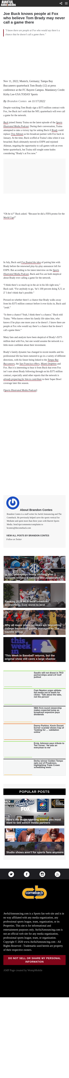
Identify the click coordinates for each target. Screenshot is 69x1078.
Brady (55, 130)
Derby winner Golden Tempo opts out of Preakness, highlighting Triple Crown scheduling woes (48, 764)
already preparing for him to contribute (22, 379)
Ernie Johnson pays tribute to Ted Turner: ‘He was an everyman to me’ (49, 745)
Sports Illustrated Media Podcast (20, 390)
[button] (66, 3)
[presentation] (18, 679)
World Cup (8, 217)
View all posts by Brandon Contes (27, 535)
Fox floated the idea (31, 262)
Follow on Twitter (14, 539)
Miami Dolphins (49, 363)
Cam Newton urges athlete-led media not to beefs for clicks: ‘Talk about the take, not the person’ (48, 693)
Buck (5, 122)
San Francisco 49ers (29, 363)
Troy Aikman (17, 134)
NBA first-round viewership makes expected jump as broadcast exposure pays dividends (48, 711)
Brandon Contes (17, 101)
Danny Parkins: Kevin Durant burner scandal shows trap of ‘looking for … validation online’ (49, 729)
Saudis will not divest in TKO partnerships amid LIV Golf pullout (48, 675)
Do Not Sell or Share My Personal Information (34, 960)
